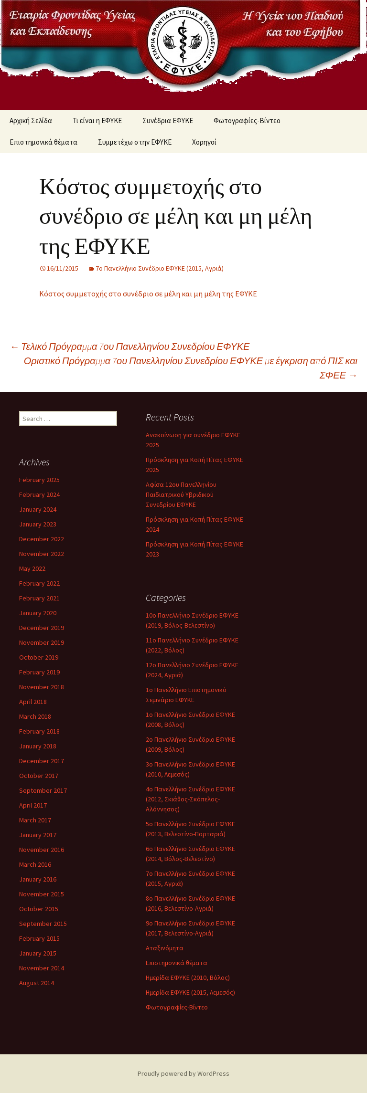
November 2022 (41, 553)
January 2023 (37, 524)
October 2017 (38, 775)
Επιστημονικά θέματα (43, 142)
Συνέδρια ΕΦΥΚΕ (167, 120)
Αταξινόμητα (165, 948)
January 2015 (37, 953)
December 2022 (41, 539)
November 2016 (41, 849)
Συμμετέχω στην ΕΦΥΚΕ (135, 142)
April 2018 (33, 701)
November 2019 (41, 642)
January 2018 (37, 746)
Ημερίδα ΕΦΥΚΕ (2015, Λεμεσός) (190, 992)
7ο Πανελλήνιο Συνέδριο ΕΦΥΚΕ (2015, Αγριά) (160, 268)
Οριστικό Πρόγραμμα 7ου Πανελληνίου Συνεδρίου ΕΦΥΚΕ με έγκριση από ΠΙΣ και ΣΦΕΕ (190, 368)
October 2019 (38, 657)
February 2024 (39, 494)
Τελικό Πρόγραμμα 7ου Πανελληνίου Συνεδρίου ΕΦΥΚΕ (129, 346)
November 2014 (41, 968)
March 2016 (35, 864)
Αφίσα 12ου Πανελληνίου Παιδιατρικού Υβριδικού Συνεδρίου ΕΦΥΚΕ (181, 494)
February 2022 (39, 583)
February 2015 (39, 938)
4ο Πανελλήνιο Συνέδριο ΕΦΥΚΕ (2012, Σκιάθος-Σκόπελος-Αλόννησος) (190, 799)
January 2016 (37, 879)
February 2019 (39, 672)
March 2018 (35, 716)
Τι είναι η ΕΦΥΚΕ (97, 120)
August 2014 (36, 982)
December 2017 (41, 761)
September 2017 (43, 790)
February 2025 (39, 479)
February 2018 (39, 731)
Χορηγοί (204, 142)
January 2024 (37, 509)
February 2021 (39, 598)
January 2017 (37, 834)
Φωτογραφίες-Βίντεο (247, 120)
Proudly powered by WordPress (183, 1073)
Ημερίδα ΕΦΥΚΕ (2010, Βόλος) (188, 977)
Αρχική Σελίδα (31, 120)
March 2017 (35, 820)
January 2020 (37, 613)
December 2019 (41, 627)
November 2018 (41, 687)
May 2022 (32, 568)
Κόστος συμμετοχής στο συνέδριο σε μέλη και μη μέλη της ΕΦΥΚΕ (148, 293)
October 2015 (38, 908)
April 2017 (33, 805)
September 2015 (43, 923)
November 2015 (41, 894)
